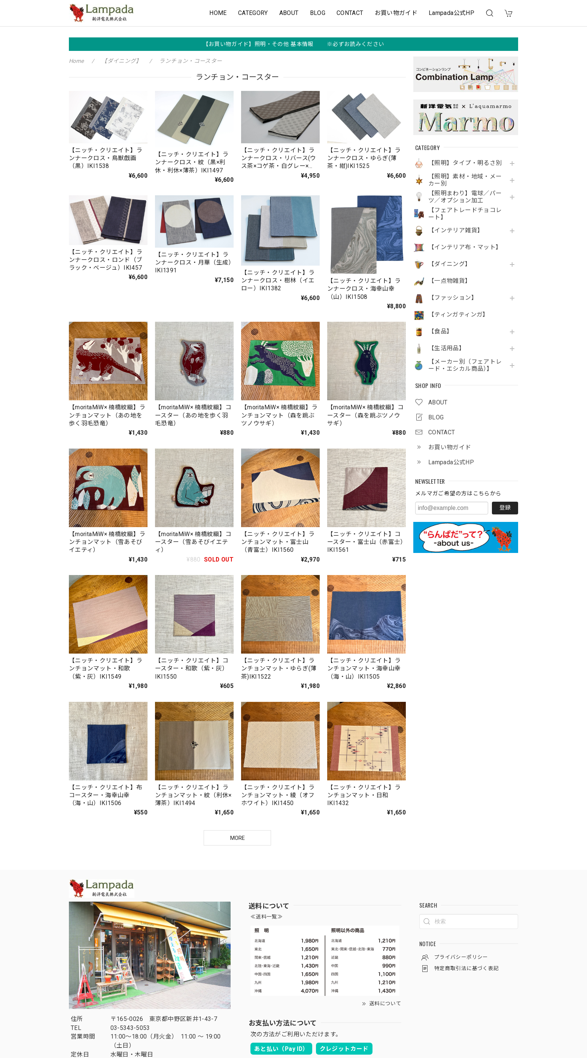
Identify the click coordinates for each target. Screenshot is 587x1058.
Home (76, 61)
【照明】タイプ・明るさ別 (465, 163)
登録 (505, 507)
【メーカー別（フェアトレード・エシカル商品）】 (465, 365)
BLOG (317, 12)
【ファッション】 (452, 297)
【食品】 (440, 331)
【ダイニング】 (449, 264)
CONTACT (350, 12)
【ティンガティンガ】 (458, 314)
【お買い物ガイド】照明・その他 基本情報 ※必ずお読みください (293, 44)
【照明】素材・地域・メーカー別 (465, 180)
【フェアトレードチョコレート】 (465, 214)
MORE (237, 838)
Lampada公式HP (451, 12)
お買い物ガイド (396, 12)
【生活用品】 (446, 348)
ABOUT (289, 12)
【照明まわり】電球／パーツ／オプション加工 (465, 197)
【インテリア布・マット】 (465, 247)
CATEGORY (253, 12)
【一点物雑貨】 (449, 281)
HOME (217, 12)
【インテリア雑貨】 (455, 230)
